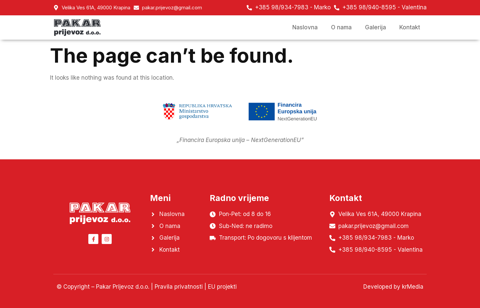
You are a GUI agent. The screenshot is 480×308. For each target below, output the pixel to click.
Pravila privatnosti (179, 286)
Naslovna (305, 27)
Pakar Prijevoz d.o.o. (122, 286)
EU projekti (222, 286)
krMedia (412, 286)
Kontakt (409, 27)
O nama (341, 27)
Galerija (375, 27)
